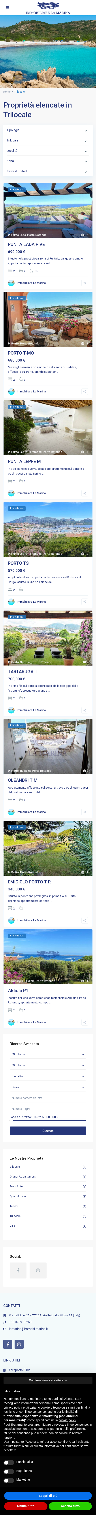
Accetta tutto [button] (70, 1506)
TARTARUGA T (23, 671)
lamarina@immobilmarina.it (28, 1329)
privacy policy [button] (13, 1407)
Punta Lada (18, 235)
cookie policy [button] (67, 1420)
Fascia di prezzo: (21, 1117)
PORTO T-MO (21, 353)
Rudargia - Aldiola (22, 981)
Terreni (14, 1206)
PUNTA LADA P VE (26, 244)
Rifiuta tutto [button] (25, 1506)
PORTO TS (18, 563)
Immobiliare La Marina (31, 282)
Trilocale (15, 1216)
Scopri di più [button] (48, 1495)
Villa (12, 1225)
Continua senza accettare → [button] (48, 1380)
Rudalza (25, 770)
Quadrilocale (18, 1196)
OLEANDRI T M (23, 780)
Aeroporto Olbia (19, 1370)
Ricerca (48, 1131)
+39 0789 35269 (20, 1322)
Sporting (25, 662)
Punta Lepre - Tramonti (26, 452)
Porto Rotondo (37, 235)
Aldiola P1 (18, 990)
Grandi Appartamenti (23, 1176)
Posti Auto (16, 1186)
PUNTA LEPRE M (24, 461)
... (51, 263)
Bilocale (15, 1166)
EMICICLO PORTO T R (29, 882)
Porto (15, 343)
